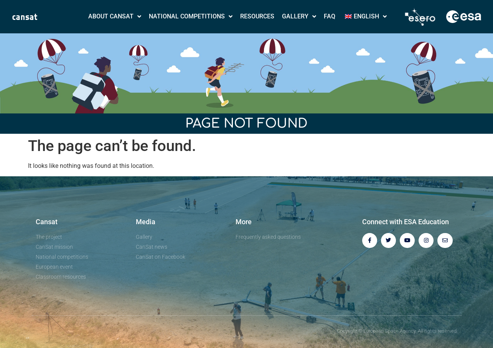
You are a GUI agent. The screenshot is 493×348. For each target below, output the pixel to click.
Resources (257, 16)
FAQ (329, 16)
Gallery (299, 16)
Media (145, 222)
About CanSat (114, 16)
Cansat (47, 222)
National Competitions (190, 16)
